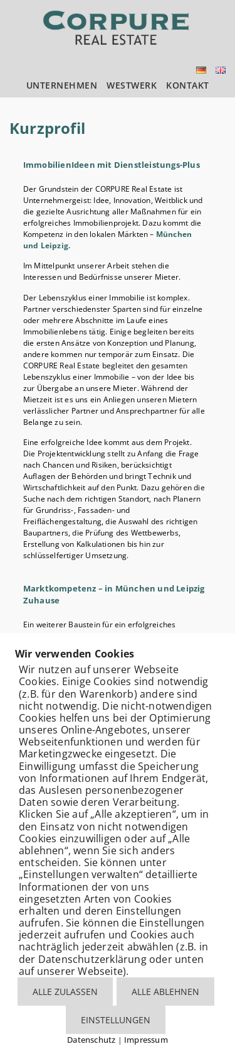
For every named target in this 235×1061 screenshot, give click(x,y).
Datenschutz (91, 1039)
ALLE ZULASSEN (65, 992)
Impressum (146, 1039)
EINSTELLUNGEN (115, 1020)
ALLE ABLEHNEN (165, 992)
